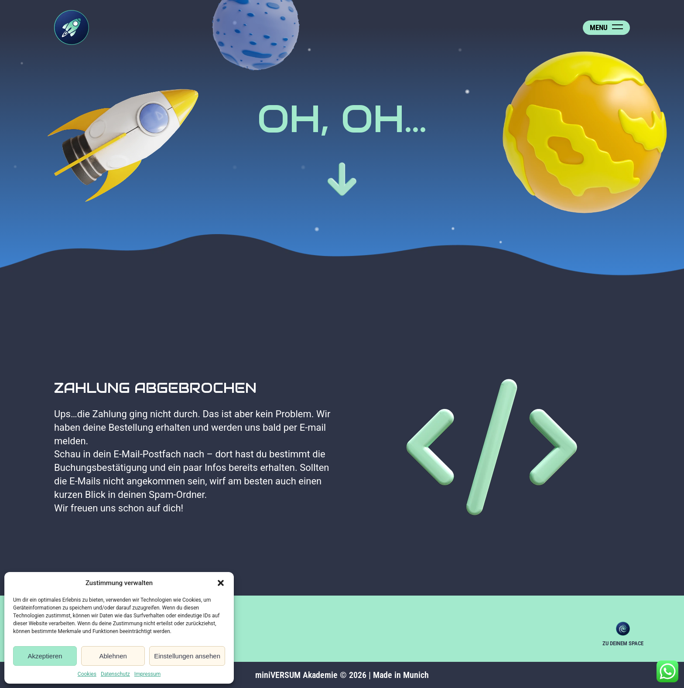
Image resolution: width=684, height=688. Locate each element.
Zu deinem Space (623, 629)
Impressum (147, 674)
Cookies (87, 674)
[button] (220, 583)
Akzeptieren (44, 656)
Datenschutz (115, 674)
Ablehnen (113, 656)
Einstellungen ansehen (187, 656)
